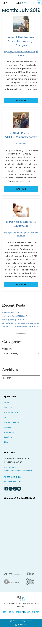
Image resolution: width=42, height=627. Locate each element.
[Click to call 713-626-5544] (12, 477)
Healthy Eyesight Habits (13, 319)
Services (7, 427)
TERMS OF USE (8, 612)
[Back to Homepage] (21, 598)
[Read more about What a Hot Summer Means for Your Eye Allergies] (21, 24)
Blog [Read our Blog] (6, 442)
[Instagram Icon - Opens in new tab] (15, 489)
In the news (21, 143)
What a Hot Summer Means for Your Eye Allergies (21, 41)
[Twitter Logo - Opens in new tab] (10, 489)
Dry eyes (8, 51)
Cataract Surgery (11, 422)
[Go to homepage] (18, 3)
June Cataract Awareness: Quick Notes (20, 326)
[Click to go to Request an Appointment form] (21, 621)
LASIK (6, 417)
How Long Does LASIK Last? (14, 316)
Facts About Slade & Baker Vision (18, 470)
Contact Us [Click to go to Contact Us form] (9, 432)
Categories (8, 349)
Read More (21, 100)
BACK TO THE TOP (31, 612)
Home (6, 402)
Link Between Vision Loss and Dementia (20, 323)
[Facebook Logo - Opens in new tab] (6, 489)
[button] (39, 3)
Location (8, 437)
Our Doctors (9, 407)
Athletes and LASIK (10, 312)
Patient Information (12, 412)
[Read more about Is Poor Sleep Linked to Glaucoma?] (21, 209)
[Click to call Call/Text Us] (21, 625)
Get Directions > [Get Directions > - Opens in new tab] (11, 467)
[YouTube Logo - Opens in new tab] (19, 489)
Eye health (17, 51)
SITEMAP (19, 612)
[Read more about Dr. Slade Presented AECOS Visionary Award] (21, 120)
